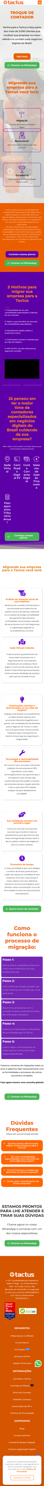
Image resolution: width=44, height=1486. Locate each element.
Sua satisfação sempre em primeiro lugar (22, 821)
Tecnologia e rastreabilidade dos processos (22, 760)
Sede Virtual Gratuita (22, 648)
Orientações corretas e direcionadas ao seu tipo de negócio (22, 707)
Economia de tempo (22, 864)
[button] (40, 2)
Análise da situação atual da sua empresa (22, 600)
